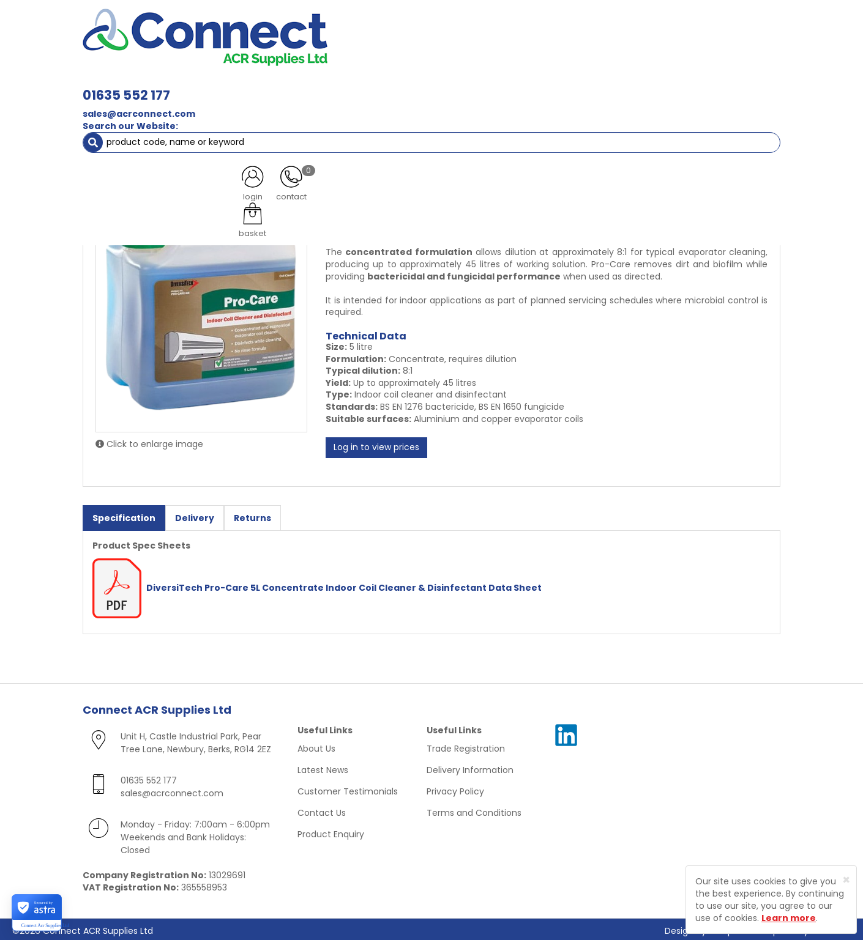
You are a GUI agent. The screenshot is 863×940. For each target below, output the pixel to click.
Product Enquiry (330, 831)
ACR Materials (137, 110)
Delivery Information (470, 767)
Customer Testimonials (347, 788)
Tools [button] (621, 86)
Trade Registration (466, 745)
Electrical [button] (564, 86)
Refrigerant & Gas (349, 86)
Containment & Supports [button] (235, 86)
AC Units (673, 86)
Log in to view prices (376, 445)
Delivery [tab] (194, 515)
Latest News (322, 767)
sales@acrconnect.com (311, 48)
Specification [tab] (123, 515)
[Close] (846, 879)
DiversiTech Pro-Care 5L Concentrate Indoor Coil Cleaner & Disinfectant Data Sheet (317, 585)
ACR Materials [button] (125, 86)
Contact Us (321, 810)
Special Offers (739, 86)
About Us (316, 745)
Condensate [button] (437, 86)
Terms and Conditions (474, 810)
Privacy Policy (455, 788)
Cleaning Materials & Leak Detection (258, 110)
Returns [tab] (252, 515)
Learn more (788, 918)
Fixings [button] (504, 86)
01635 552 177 (298, 29)
